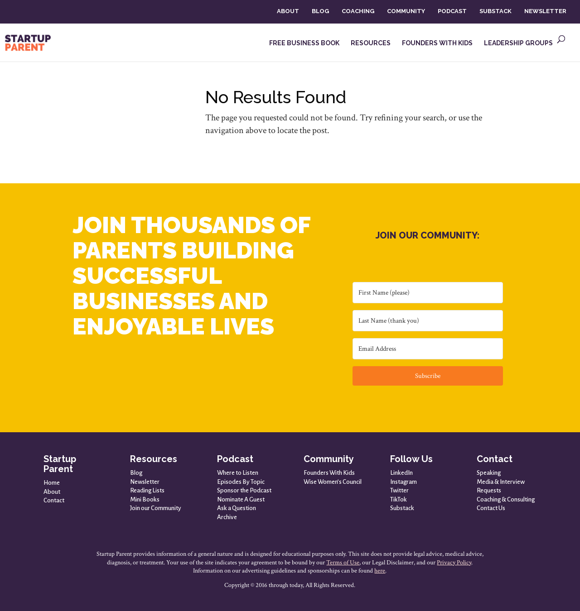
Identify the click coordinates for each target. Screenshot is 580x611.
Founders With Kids (329, 472)
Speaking (489, 472)
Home (52, 482)
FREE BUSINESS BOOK (304, 43)
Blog (136, 472)
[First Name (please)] (428, 292)
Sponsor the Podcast (244, 490)
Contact (54, 500)
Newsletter (145, 481)
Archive (227, 517)
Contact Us (491, 508)
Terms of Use (342, 562)
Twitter (399, 490)
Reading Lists (147, 490)
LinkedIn (401, 472)
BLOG (320, 11)
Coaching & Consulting (506, 499)
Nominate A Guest (241, 499)
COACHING (358, 11)
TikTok (398, 499)
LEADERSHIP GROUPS (518, 43)
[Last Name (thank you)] (428, 320)
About (52, 491)
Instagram (403, 481)
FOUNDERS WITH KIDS (437, 43)
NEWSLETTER (545, 11)
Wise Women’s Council (333, 481)
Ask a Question (236, 508)
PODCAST (452, 11)
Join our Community (155, 508)
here (379, 571)
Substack (402, 508)
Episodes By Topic (241, 481)
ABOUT (288, 11)
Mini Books (145, 499)
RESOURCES (371, 43)
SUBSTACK (495, 11)
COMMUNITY (406, 11)
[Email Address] (428, 348)
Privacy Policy (454, 562)
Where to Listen (237, 472)
